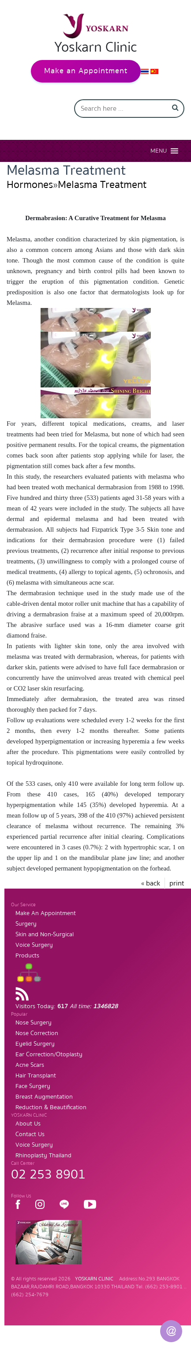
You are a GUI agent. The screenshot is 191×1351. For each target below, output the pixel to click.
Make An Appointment (45, 913)
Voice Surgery (34, 945)
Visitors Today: (66, 1006)
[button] (158, 151)
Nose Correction (36, 1033)
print (176, 883)
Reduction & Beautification (50, 1107)
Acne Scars (29, 1065)
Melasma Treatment (102, 184)
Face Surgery (32, 1086)
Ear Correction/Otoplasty (48, 1054)
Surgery (26, 924)
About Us (28, 1124)
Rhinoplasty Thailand (43, 1155)
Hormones (30, 184)
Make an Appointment (85, 71)
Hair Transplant (35, 1076)
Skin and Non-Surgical (44, 934)
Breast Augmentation (44, 1097)
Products (27, 956)
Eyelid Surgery (35, 1044)
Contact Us (30, 1134)
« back (150, 883)
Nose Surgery (33, 1023)
